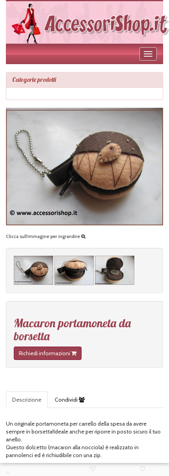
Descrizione (26, 399)
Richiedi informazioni (47, 353)
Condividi (70, 399)
